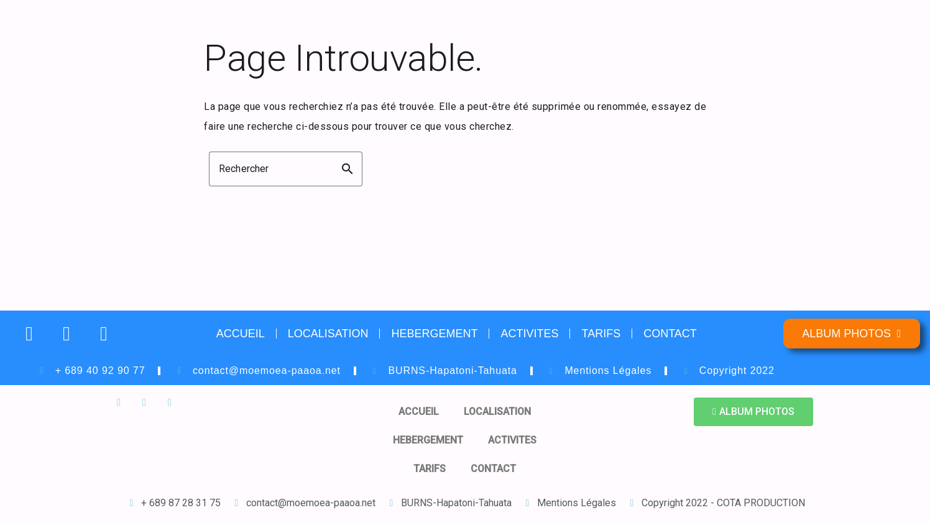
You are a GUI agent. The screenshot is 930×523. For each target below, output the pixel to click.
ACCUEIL (240, 333)
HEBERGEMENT (434, 333)
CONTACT (670, 333)
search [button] (347, 168)
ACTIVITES (529, 333)
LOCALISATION (328, 333)
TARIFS (600, 333)
